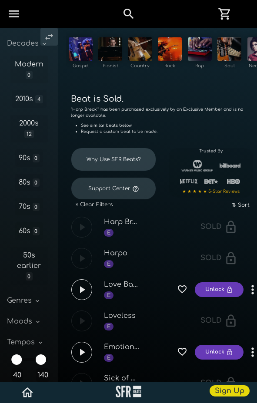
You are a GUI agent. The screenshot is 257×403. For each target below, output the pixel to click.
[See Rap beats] (219, 55)
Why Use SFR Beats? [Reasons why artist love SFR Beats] (114, 170)
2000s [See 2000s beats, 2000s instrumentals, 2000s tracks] (29, 128)
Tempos (25, 342)
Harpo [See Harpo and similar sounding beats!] (115, 264)
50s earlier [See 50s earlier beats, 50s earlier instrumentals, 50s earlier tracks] (29, 266)
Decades (27, 43)
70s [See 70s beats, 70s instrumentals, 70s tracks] (29, 207)
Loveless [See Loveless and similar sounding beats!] (120, 326)
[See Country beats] (150, 55)
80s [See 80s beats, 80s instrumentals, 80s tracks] (29, 182)
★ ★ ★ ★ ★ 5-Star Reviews (211, 202)
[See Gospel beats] (82, 55)
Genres (24, 300)
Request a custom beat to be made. (119, 143)
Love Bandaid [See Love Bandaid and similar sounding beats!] (129, 295)
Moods (24, 321)
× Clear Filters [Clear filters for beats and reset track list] (94, 215)
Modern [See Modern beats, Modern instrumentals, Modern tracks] (29, 69)
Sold (219, 237)
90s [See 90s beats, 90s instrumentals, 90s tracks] (29, 158)
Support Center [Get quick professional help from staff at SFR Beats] (113, 199)
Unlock (219, 300)
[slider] (16, 359)
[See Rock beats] (185, 55)
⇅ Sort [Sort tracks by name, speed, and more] (241, 216)
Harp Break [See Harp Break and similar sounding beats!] (124, 233)
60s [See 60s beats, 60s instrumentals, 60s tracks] (29, 231)
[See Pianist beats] (116, 55)
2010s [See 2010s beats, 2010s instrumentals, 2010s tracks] (29, 99)
